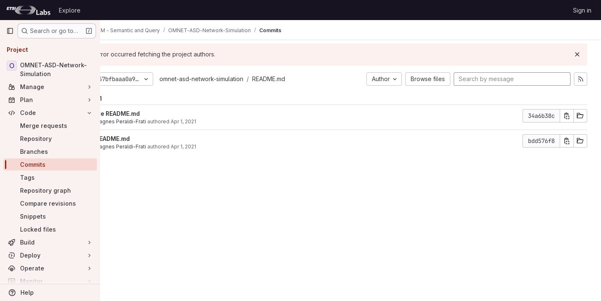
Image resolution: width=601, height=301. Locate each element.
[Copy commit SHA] (570, 115)
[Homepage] (28, 10)
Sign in (582, 10)
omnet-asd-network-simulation (245, 78)
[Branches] (50, 151)
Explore (70, 10)
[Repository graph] (50, 190)
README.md (312, 78)
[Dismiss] (581, 54)
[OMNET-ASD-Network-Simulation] (50, 69)
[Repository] (50, 139)
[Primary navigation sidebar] (10, 31)
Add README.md (150, 138)
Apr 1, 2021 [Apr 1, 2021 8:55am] (227, 146)
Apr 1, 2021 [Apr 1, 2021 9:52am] (227, 121)
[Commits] (50, 164)
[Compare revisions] (50, 203)
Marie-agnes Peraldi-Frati (158, 121)
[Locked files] (50, 229)
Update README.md (155, 113)
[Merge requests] (50, 126)
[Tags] (50, 177)
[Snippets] (50, 216)
